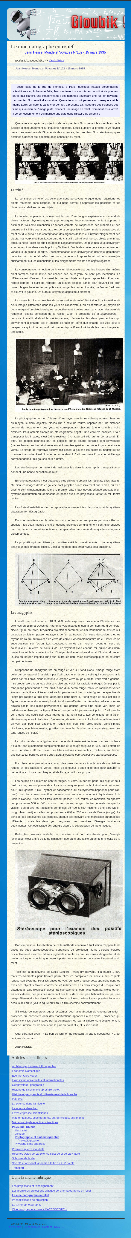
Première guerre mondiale (28, 1149)
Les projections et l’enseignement (32, 1185)
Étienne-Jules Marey (25, 1075)
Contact (47, 1227)
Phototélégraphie (28, 1140)
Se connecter (31, 1227)
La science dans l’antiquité (28, 1103)
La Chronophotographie (26, 1204)
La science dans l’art (25, 1108)
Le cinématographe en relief (30, 1195)
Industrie (17, 1099)
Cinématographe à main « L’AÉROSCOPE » (39, 1209)
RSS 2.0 (59, 1227)
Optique (20, 1133)
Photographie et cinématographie (37, 1137)
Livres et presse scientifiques (30, 1113)
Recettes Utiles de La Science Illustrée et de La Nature (46, 1153)
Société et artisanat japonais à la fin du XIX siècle (43, 1163)
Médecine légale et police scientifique (35, 1122)
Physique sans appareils (30, 1143)
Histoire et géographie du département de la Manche (44, 1094)
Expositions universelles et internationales (38, 1080)
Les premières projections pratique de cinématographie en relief (51, 1190)
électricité (21, 1130)
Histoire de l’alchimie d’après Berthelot (35, 1089)
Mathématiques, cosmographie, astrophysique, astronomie (48, 1117)
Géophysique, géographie (28, 1084)
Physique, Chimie (23, 1127)
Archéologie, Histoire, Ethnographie (34, 1066)
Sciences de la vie (23, 1158)
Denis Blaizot (56, 60)
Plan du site (14, 1227)
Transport (18, 1167)
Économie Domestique (26, 1070)
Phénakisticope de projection (30, 1199)
